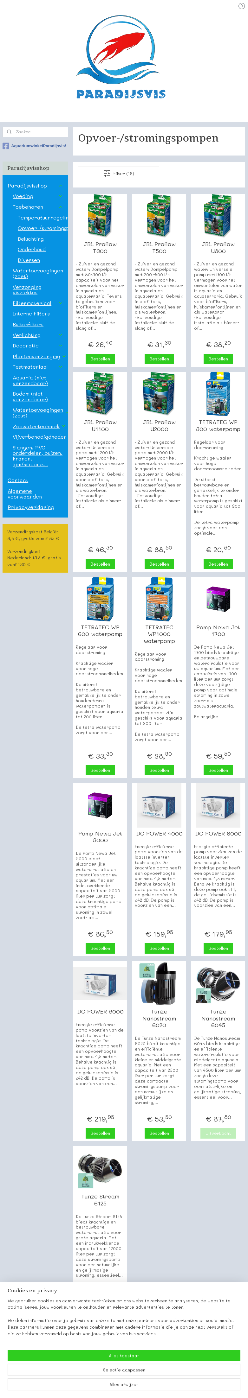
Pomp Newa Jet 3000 (100, 837)
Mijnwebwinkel (198, 1386)
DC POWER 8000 (100, 1011)
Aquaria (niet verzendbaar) (38, 380)
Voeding (38, 196)
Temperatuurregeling (43, 217)
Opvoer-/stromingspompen (43, 228)
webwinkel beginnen (139, 1386)
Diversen (29, 260)
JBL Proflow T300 (100, 247)
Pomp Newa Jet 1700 (218, 631)
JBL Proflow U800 (218, 247)
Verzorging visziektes (27, 289)
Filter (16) (118, 173)
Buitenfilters (28, 324)
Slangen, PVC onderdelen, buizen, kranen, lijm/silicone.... (37, 455)
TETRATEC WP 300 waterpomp (218, 425)
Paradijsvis (15, 1349)
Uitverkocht (218, 1133)
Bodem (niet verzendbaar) (30, 396)
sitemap (102, 1386)
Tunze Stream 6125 (101, 1200)
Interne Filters (31, 313)
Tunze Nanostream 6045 (218, 1018)
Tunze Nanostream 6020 (159, 1018)
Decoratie (38, 345)
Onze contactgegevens (28, 1357)
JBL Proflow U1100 (100, 425)
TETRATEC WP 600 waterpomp (100, 631)
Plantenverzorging (40, 356)
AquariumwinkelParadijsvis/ (34, 146)
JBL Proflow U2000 (159, 425)
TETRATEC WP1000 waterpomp (159, 634)
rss (115, 1386)
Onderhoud (32, 249)
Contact (18, 480)
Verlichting (38, 335)
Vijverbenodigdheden (40, 436)
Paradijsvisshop (35, 185)
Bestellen (100, 358)
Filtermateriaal (38, 303)
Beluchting (31, 238)
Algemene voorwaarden (25, 493)
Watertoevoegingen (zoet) (38, 273)
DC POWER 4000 (159, 833)
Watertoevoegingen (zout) (40, 412)
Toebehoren (38, 206)
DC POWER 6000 (218, 833)
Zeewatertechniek (39, 426)
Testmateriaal (38, 366)
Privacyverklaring (31, 507)
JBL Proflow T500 (159, 247)
